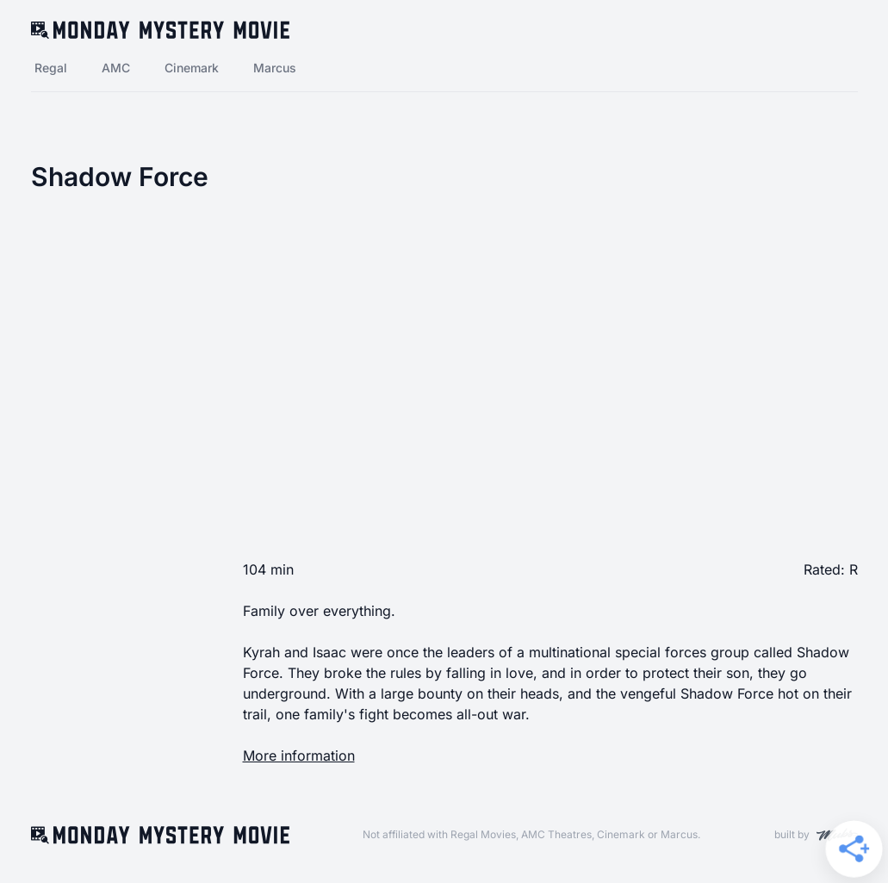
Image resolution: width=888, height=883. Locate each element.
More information (299, 755)
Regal (50, 67)
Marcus (274, 67)
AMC (116, 67)
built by (816, 834)
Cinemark (192, 67)
